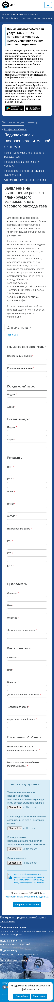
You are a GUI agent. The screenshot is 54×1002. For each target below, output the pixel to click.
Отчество (12, 617)
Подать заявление (11, 940)
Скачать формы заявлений (16, 960)
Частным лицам (13, 122)
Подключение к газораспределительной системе (27, 141)
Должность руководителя (21, 630)
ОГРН (10, 491)
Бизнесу (31, 122)
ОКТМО (11, 516)
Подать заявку (8, 950)
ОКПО (10, 504)
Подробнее (22, 996)
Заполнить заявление (13, 927)
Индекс (11, 394)
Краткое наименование (20, 368)
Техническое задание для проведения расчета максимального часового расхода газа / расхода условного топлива (25, 797)
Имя (9, 605)
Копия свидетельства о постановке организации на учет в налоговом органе (26, 820)
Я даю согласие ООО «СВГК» (27, 895)
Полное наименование (19, 356)
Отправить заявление (27, 904)
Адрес (10, 406)
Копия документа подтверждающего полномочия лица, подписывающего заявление (26, 841)
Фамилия (12, 593)
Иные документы (16, 858)
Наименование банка (18, 528)
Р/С (9, 541)
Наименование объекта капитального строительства (22, 748)
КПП (9, 479)
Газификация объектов (15, 129)
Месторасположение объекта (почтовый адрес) (23, 764)
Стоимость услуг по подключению (25, 179)
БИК (9, 565)
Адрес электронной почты (21, 719)
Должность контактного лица (23, 694)
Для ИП (13, 335)
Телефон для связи (17, 707)
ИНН (9, 467)
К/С (9, 553)
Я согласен (39, 996)
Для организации (19, 327)
